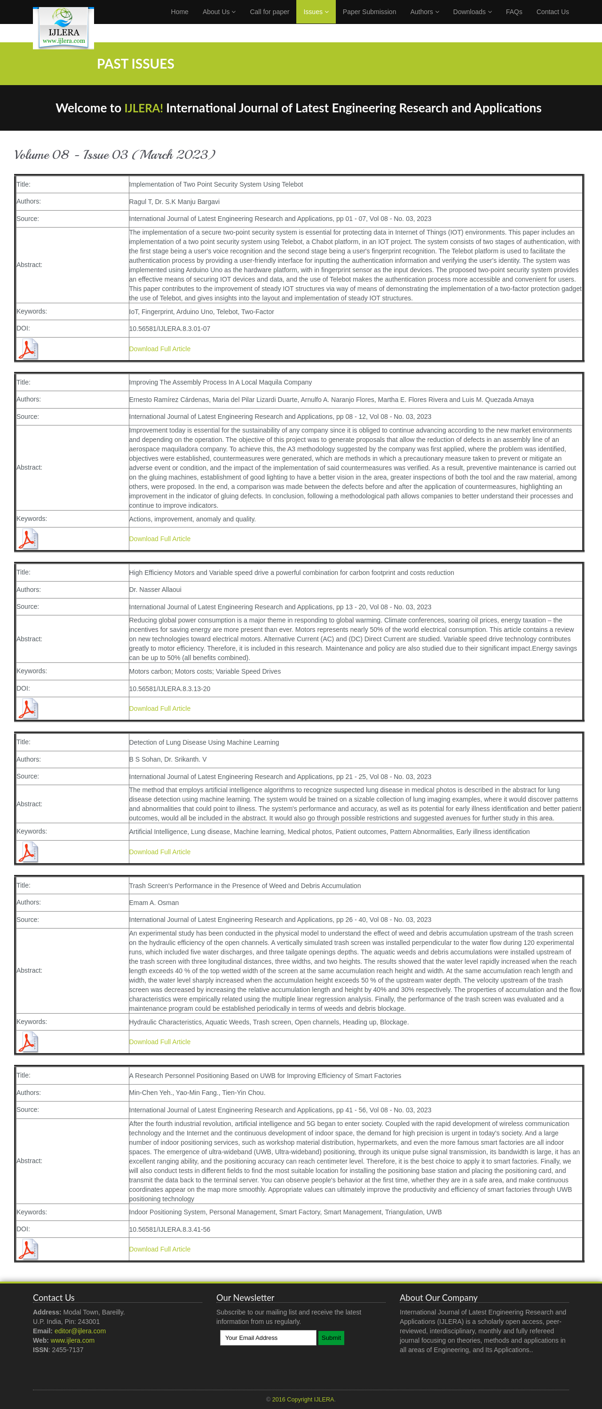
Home (180, 21)
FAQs (514, 21)
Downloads (472, 21)
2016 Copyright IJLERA (303, 1399)
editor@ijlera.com (80, 1331)
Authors (424, 21)
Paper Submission (369, 21)
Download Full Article (160, 349)
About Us (219, 21)
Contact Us (553, 21)
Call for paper (269, 21)
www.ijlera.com (73, 1340)
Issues (315, 21)
